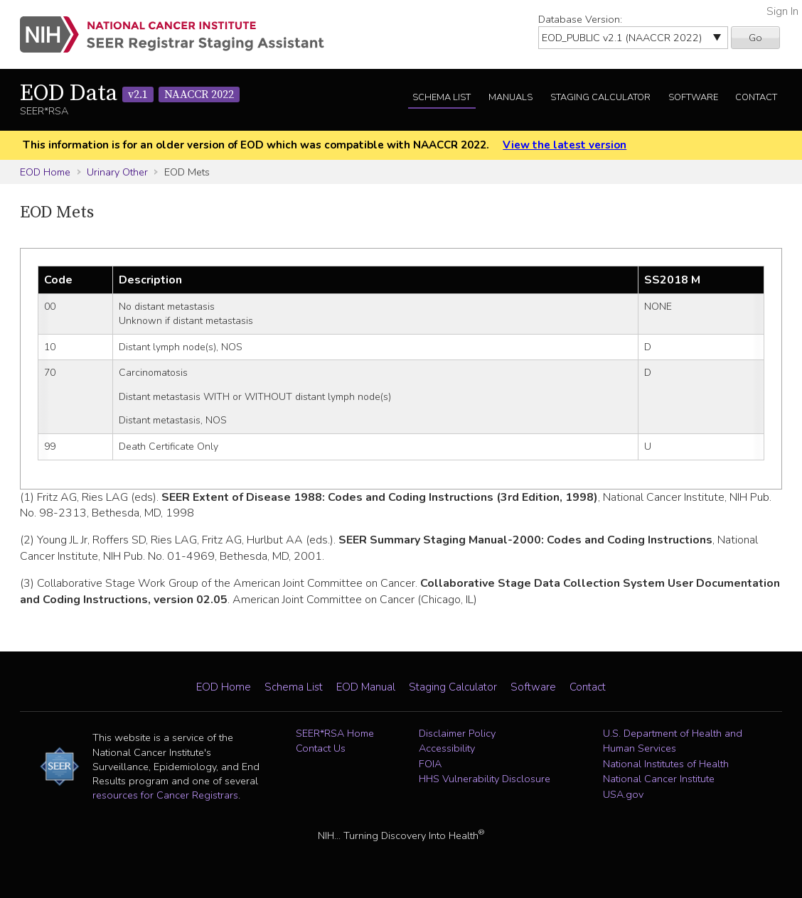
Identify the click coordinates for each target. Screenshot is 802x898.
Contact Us (321, 748)
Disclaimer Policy (457, 733)
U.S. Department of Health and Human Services (672, 741)
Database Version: (580, 19)
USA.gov (623, 794)
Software (693, 97)
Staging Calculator (600, 97)
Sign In (782, 11)
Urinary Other (117, 172)
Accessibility (447, 748)
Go (755, 38)
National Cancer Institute (659, 779)
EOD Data (130, 94)
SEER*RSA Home (335, 733)
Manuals (510, 97)
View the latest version (564, 145)
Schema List (441, 97)
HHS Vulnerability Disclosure (484, 779)
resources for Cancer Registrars (165, 795)
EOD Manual (365, 687)
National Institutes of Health (666, 764)
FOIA (430, 764)
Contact (756, 97)
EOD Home (45, 172)
